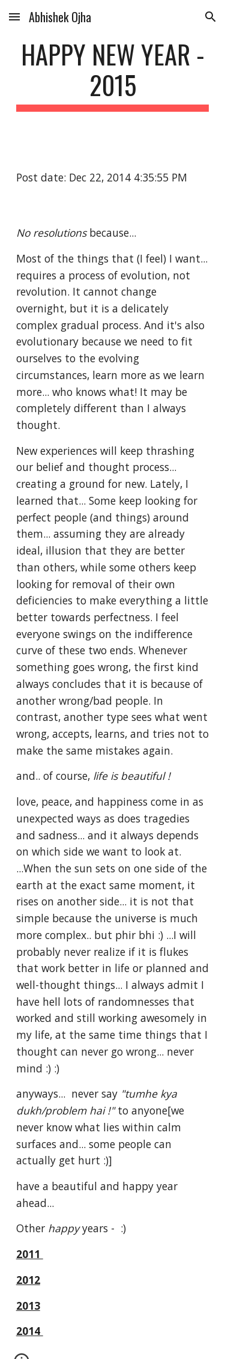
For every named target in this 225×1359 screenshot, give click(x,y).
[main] (112, 75)
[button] (14, 16)
